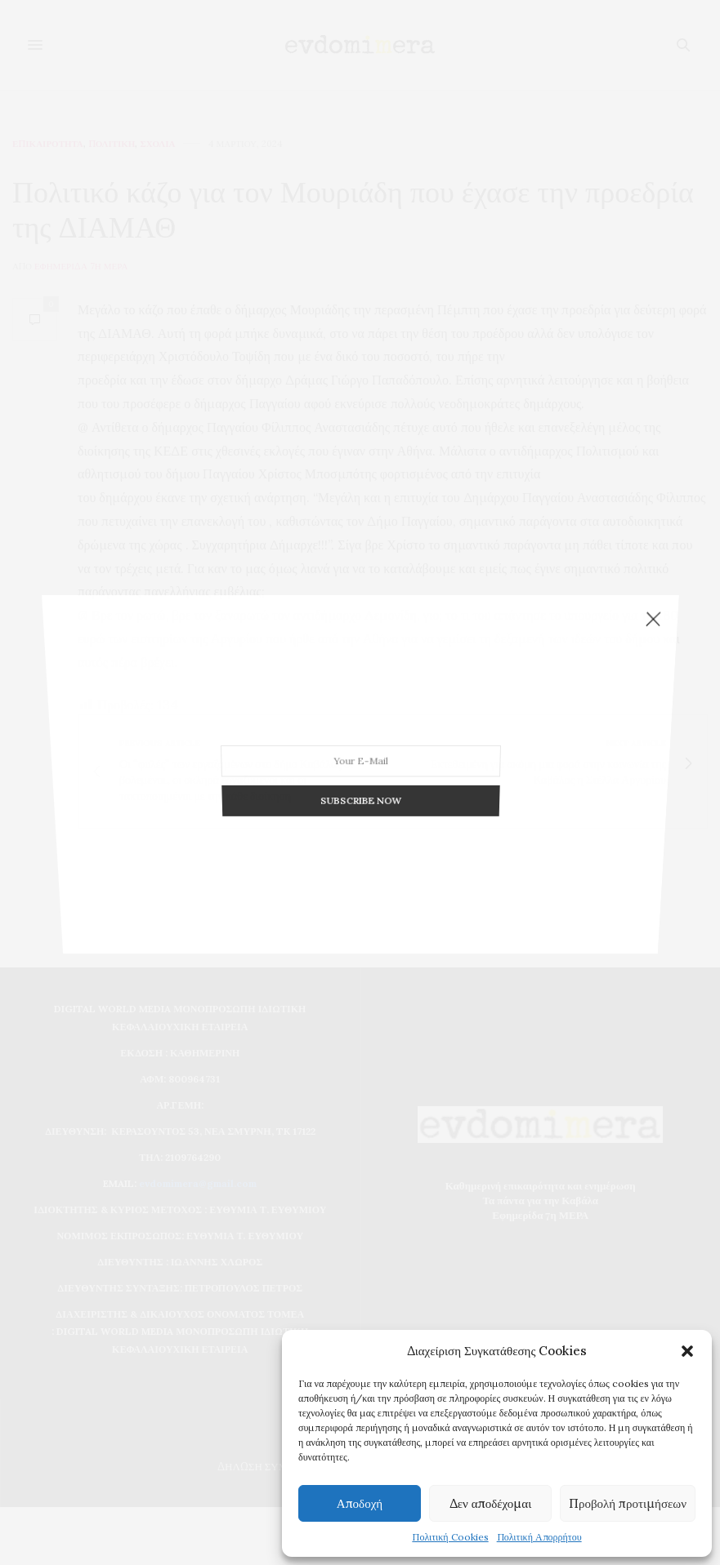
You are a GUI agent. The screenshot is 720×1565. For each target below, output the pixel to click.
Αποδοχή (359, 1503)
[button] (687, 1351)
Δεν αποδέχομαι (490, 1503)
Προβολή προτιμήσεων (627, 1503)
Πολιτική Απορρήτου (539, 1537)
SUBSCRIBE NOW (360, 783)
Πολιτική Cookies (450, 1537)
